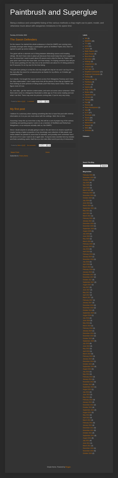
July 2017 (86, 287)
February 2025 (88, 193)
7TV (86, 43)
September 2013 (88, 387)
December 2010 (88, 448)
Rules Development (91, 107)
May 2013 (86, 397)
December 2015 (88, 333)
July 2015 (86, 343)
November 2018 (88, 259)
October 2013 (87, 384)
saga (86, 110)
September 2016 (88, 313)
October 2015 (87, 338)
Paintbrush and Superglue (53, 12)
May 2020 (86, 239)
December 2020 (88, 223)
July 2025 (86, 183)
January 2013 (87, 402)
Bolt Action (88, 59)
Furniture (88, 84)
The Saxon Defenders (23, 39)
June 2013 (86, 394)
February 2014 (88, 377)
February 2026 (88, 175)
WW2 (86, 128)
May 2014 (86, 374)
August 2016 (87, 315)
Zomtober (88, 130)
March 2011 (87, 446)
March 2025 (87, 190)
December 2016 (88, 305)
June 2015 (86, 346)
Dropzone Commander (92, 74)
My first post (17, 108)
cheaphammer (89, 64)
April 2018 (86, 264)
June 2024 (86, 203)
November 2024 (88, 195)
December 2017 (88, 274)
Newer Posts (15, 152)
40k (86, 38)
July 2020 (86, 234)
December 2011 (88, 428)
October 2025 (87, 180)
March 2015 (87, 354)
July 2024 (86, 200)
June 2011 (86, 443)
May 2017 (86, 292)
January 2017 (87, 303)
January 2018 (87, 272)
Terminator (88, 115)
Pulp (86, 102)
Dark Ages (88, 69)
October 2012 (87, 407)
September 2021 (88, 208)
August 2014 (87, 369)
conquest (88, 67)
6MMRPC (88, 41)
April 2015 (86, 351)
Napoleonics (89, 95)
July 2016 (86, 318)
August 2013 (87, 389)
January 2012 (87, 425)
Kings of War (89, 89)
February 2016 (88, 328)
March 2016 (87, 326)
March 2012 (87, 420)
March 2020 (87, 241)
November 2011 (88, 430)
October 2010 (87, 453)
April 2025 (86, 188)
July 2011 (86, 440)
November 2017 (88, 277)
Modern (87, 92)
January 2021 (87, 221)
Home (48, 152)
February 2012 (88, 423)
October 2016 (87, 310)
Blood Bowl (88, 56)
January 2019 (87, 257)
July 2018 (86, 262)
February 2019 (88, 254)
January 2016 (87, 331)
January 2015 (87, 359)
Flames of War (90, 79)
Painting (87, 100)
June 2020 (86, 236)
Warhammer (89, 123)
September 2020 (88, 228)
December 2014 (88, 361)
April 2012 (86, 418)
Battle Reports (89, 51)
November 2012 (88, 405)
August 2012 (87, 412)
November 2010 (88, 451)
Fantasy (87, 77)
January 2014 (87, 379)
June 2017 (86, 290)
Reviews (87, 105)
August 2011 (87, 438)
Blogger (68, 467)
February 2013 (88, 400)
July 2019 (86, 249)
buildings (88, 61)
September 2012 (88, 410)
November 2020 (88, 226)
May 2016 (86, 323)
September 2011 (88, 435)
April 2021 (86, 213)
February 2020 (88, 244)
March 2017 (87, 297)
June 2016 (86, 320)
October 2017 (87, 280)
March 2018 (87, 267)
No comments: (31, 145)
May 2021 (86, 211)
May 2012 (86, 415)
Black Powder (89, 54)
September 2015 (88, 341)
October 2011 (87, 433)
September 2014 (88, 366)
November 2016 (88, 308)
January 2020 (87, 246)
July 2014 (86, 372)
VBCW (87, 120)
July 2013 (86, 392)
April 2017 (86, 295)
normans (88, 97)
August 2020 (87, 231)
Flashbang (88, 82)
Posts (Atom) (23, 156)
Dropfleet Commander (92, 72)
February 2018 (88, 269)
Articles (87, 49)
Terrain (87, 118)
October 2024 (87, 198)
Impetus (87, 87)
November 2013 (88, 382)
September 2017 (88, 282)
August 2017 (87, 285)
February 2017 (88, 300)
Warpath (87, 125)
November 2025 (88, 177)
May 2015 (86, 348)
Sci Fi (86, 112)
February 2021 (88, 218)
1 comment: (31, 101)
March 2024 (87, 205)
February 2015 (88, 356)
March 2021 (87, 216)
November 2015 (88, 336)
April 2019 (86, 251)
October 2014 (87, 364)
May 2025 (86, 185)
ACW (86, 46)
